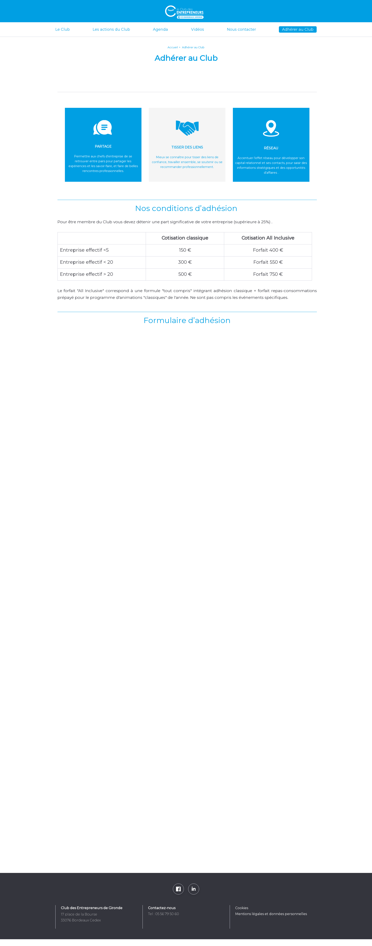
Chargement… (184, 595)
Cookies (241, 908)
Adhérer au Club (297, 29)
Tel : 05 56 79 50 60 (163, 914)
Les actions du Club (111, 29)
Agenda (160, 29)
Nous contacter (241, 29)
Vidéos (197, 29)
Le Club (62, 29)
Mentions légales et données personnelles (271, 914)
